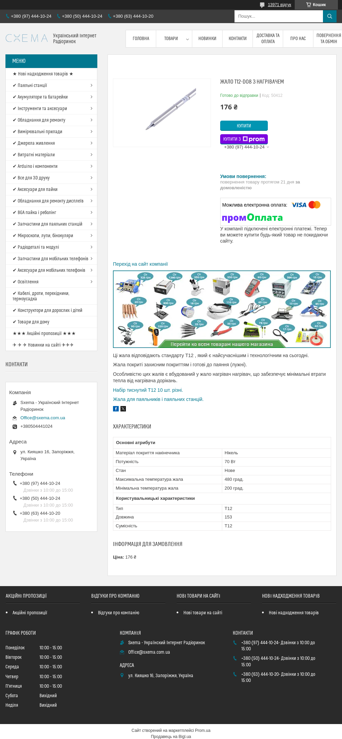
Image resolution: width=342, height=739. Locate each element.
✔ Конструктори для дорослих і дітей (47, 310)
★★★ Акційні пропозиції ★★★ (44, 333)
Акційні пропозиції (30, 613)
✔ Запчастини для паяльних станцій (47, 224)
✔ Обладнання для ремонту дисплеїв (48, 201)
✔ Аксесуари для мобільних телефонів (49, 270)
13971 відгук (279, 4)
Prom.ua (202, 730)
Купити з (244, 139)
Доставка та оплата (268, 39)
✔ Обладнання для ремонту (39, 120)
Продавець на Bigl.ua (171, 736)
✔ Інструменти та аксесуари (40, 108)
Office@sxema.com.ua (42, 417)
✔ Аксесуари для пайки (35, 189)
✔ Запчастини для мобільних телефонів (50, 259)
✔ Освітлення (25, 282)
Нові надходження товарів (294, 613)
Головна (141, 38)
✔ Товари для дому (31, 322)
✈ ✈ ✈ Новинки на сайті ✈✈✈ (43, 345)
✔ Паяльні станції (30, 85)
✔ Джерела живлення (34, 143)
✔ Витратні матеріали (34, 155)
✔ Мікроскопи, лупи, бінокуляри (43, 236)
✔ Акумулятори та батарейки (40, 97)
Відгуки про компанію (118, 613)
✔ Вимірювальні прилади (37, 132)
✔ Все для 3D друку (31, 178)
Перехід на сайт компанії (140, 264)
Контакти (238, 38)
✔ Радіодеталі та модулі (36, 247)
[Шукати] (330, 16)
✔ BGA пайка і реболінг (34, 212)
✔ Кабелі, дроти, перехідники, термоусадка (41, 296)
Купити (244, 126)
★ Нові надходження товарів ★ (43, 74)
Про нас (298, 38)
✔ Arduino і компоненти (35, 166)
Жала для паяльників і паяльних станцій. (158, 399)
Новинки (207, 38)
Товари (171, 38)
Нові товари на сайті (202, 613)
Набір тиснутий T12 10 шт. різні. (148, 390)
